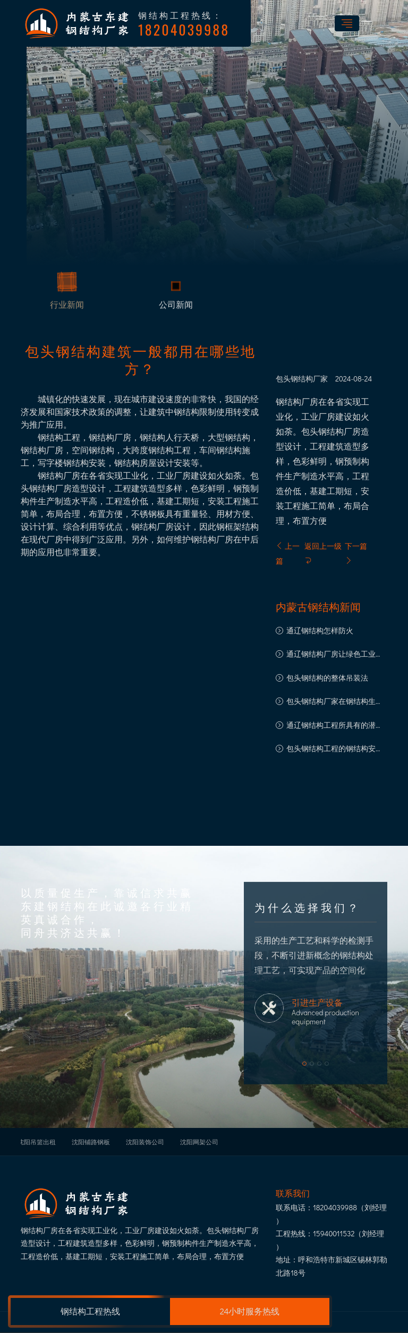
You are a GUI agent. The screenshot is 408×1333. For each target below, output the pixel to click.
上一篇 (288, 553)
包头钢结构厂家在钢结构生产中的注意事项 (334, 702)
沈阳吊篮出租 (37, 1142)
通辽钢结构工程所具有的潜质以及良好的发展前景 (334, 726)
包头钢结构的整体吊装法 (327, 678)
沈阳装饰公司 (145, 1142)
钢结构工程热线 (90, 1311)
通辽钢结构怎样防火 (319, 630)
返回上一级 (323, 552)
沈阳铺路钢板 (91, 1142)
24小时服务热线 (250, 1311)
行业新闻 (67, 306)
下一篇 (356, 552)
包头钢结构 (294, 379)
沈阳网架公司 (199, 1142)
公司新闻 (176, 306)
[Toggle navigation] (347, 23)
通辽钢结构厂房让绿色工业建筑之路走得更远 (334, 655)
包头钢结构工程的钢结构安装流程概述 (334, 749)
